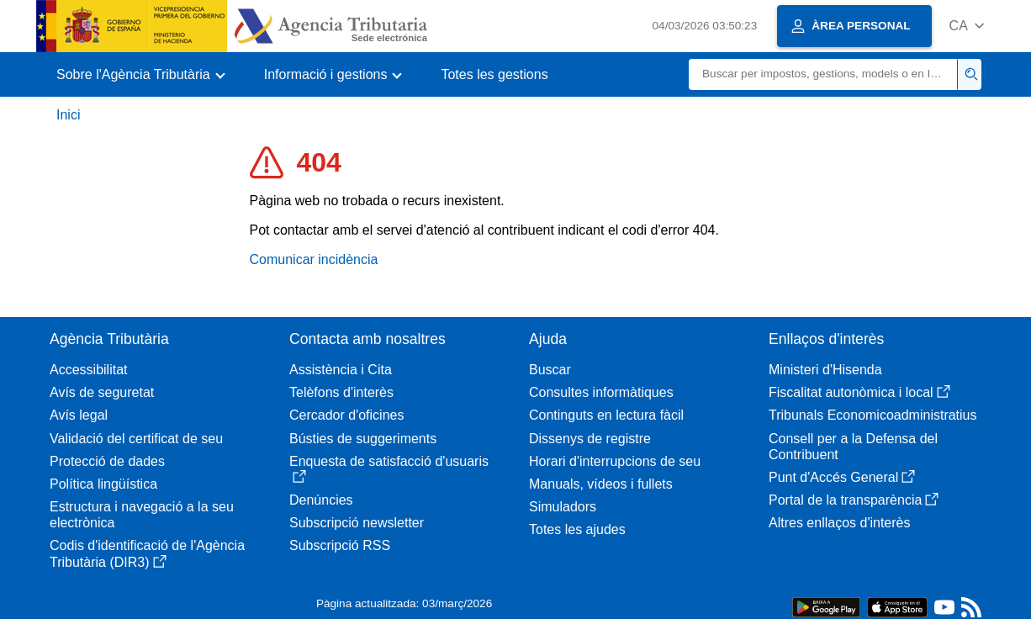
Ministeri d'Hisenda (825, 369)
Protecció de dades (107, 461)
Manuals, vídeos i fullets (601, 484)
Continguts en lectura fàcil (606, 415)
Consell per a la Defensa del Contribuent (853, 446)
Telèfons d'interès (341, 392)
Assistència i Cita (340, 369)
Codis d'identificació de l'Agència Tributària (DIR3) (147, 553)
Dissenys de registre (590, 438)
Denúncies (321, 500)
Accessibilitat (88, 369)
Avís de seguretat (102, 392)
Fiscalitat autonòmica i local (859, 392)
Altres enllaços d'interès (839, 523)
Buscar (550, 369)
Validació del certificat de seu (136, 438)
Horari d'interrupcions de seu (615, 461)
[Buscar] (823, 74)
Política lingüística (103, 484)
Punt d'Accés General (842, 477)
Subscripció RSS (339, 545)
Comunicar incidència (314, 259)
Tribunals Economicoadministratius (873, 415)
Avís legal (79, 415)
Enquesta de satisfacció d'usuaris (389, 469)
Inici (68, 115)
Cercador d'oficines (346, 415)
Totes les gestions (494, 74)
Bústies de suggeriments (362, 438)
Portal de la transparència (853, 500)
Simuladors (562, 507)
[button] (966, 26)
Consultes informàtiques (601, 392)
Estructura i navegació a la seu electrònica (142, 515)
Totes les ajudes (577, 529)
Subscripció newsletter (356, 523)
